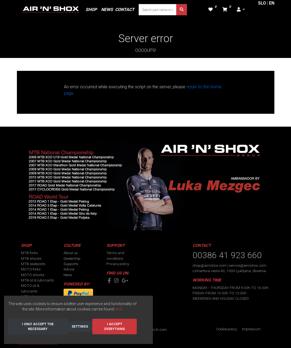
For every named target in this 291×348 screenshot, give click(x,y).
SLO (262, 3)
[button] (241, 9)
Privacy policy (117, 264)
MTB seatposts (33, 264)
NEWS (107, 9)
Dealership (72, 258)
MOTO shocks (33, 275)
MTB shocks (31, 258)
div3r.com (158, 329)
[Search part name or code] (158, 9)
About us (71, 253)
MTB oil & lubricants (37, 280)
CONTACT (124, 9)
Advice (69, 269)
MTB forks (29, 253)
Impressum (251, 329)
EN (271, 3)
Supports (71, 264)
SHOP (91, 9)
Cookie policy (226, 329)
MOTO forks (31, 269)
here (118, 309)
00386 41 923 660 (227, 255)
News (68, 275)
